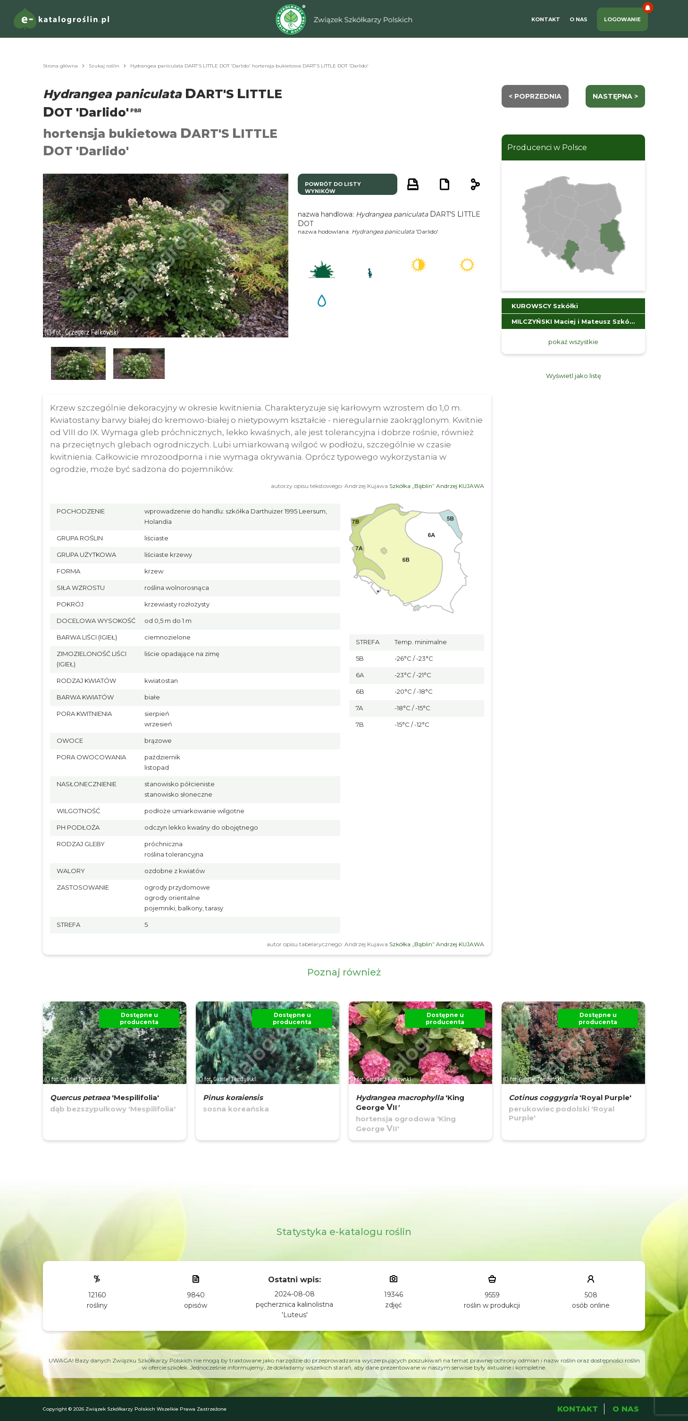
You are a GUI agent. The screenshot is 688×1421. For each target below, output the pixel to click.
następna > (615, 96)
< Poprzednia (535, 96)
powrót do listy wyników (333, 187)
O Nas (578, 19)
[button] (78, 363)
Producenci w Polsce (547, 147)
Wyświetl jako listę (573, 375)
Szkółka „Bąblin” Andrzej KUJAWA (436, 485)
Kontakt (545, 19)
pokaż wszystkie (573, 341)
